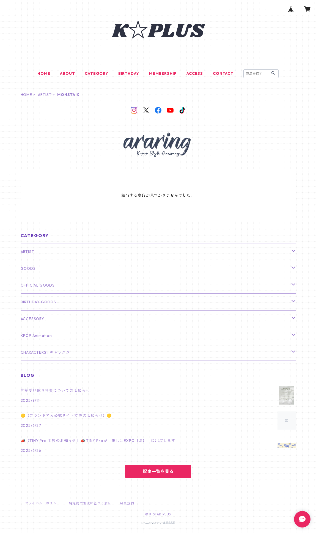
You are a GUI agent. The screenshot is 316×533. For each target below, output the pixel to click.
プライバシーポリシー (42, 503)
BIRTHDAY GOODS (38, 302)
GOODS (28, 268)
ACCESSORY (32, 318)
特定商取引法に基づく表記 (90, 503)
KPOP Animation (36, 335)
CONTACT (223, 73)
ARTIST (45, 94)
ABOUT (67, 73)
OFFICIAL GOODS (38, 285)
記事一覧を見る (158, 471)
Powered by (158, 523)
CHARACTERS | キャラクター (47, 352)
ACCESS (194, 73)
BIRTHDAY (128, 73)
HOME (43, 73)
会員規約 (127, 503)
